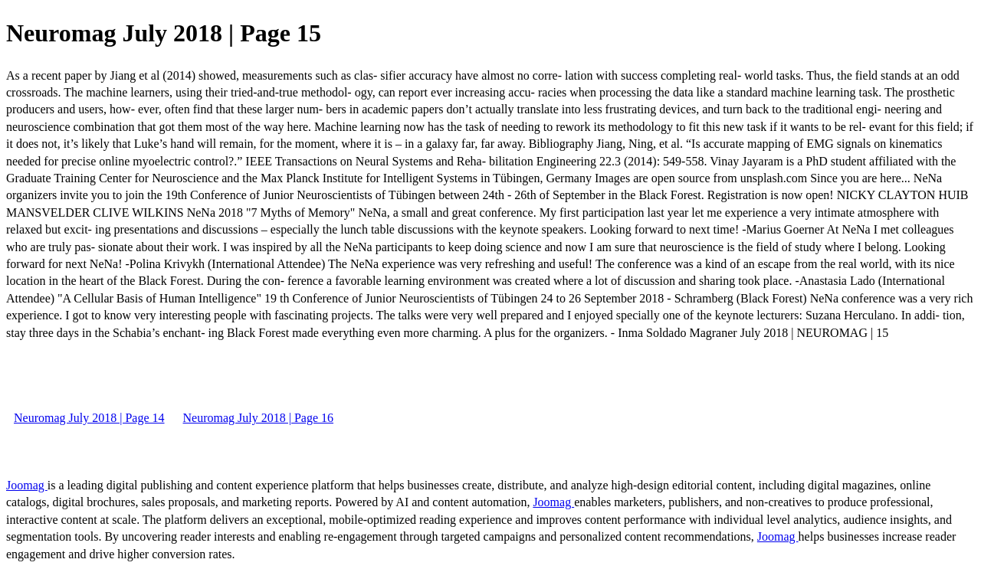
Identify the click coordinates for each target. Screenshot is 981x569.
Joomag (27, 485)
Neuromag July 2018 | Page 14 (89, 417)
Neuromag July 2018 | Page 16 (258, 417)
